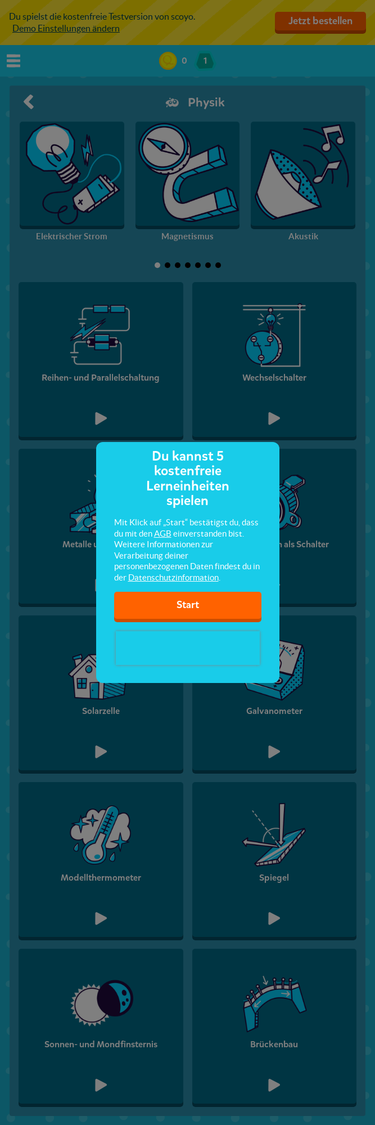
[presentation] (188, 648)
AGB (162, 533)
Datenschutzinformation (173, 577)
